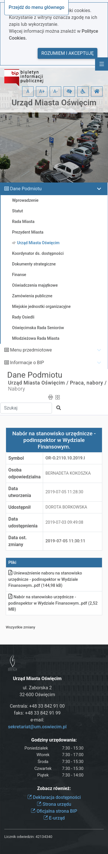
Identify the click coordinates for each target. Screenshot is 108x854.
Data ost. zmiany (17, 541)
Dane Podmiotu (26, 188)
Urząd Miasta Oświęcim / (38, 383)
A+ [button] (42, 91)
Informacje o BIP (27, 362)
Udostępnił (19, 507)
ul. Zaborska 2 (37, 687)
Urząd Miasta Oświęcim (53, 102)
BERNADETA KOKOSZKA (68, 473)
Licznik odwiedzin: (19, 836)
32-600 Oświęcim (37, 694)
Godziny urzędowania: (54, 740)
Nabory (16, 389)
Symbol (16, 458)
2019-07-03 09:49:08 (64, 522)
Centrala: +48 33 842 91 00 (37, 706)
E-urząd (54, 818)
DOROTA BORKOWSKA (66, 507)
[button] (69, 91)
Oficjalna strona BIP (54, 811)
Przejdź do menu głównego (36, 7)
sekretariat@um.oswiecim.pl (37, 726)
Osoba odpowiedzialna (24, 473)
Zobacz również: (54, 788)
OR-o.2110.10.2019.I (65, 458)
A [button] (27, 91)
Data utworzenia (19, 492)
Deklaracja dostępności (54, 797)
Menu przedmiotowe (31, 350)
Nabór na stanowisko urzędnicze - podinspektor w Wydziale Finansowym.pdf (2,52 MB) (53, 603)
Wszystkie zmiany (20, 627)
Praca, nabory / (88, 383)
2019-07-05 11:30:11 (65, 541)
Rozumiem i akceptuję (67, 53)
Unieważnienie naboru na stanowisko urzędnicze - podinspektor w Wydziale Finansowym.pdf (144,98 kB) (45, 579)
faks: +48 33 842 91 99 (37, 713)
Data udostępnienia (23, 522)
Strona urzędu (54, 804)
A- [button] (55, 91)
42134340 (44, 836)
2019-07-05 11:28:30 (64, 492)
